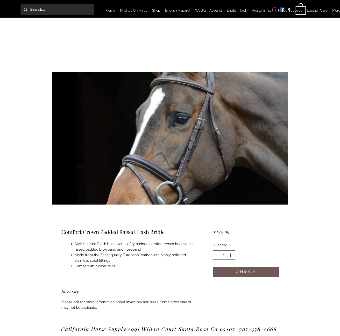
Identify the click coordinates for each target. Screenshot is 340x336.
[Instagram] (274, 9)
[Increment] (231, 255)
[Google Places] (289, 9)
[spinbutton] (224, 255)
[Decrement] (216, 255)
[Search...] (57, 9)
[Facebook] (282, 9)
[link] (301, 8)
